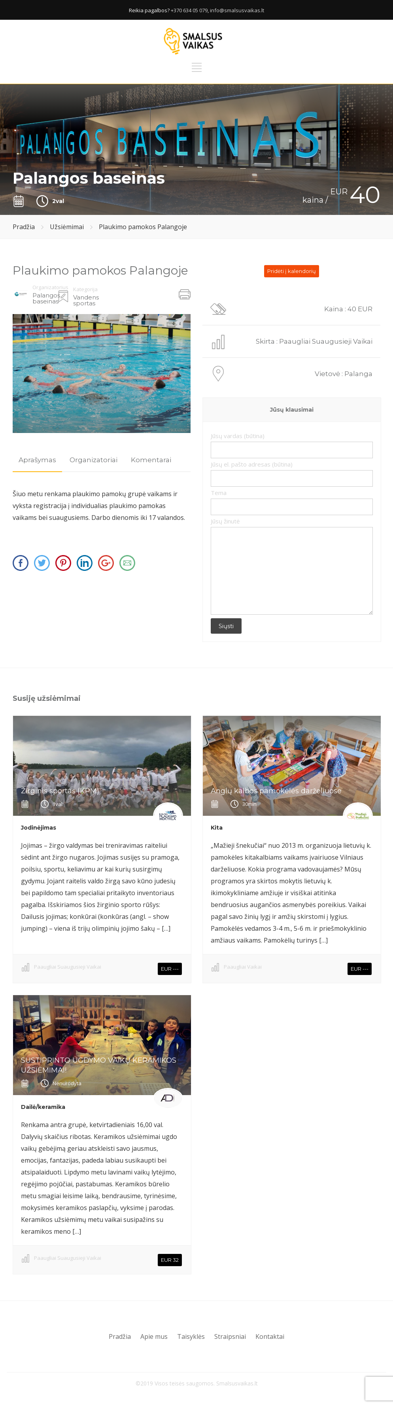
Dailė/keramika (43, 1106)
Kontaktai (269, 1336)
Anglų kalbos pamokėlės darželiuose (276, 791)
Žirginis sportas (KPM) (60, 791)
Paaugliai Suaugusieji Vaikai (67, 966)
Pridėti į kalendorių (291, 271)
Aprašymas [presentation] (37, 460)
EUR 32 (170, 1260)
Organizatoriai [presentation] (93, 460)
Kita (217, 827)
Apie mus (154, 1336)
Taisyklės (191, 1336)
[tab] (37, 460)
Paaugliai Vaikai (243, 966)
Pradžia (24, 226)
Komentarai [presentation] (151, 460)
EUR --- (170, 969)
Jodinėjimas (38, 827)
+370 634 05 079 (189, 10)
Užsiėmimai (67, 226)
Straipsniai (230, 1336)
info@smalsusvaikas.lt (237, 10)
